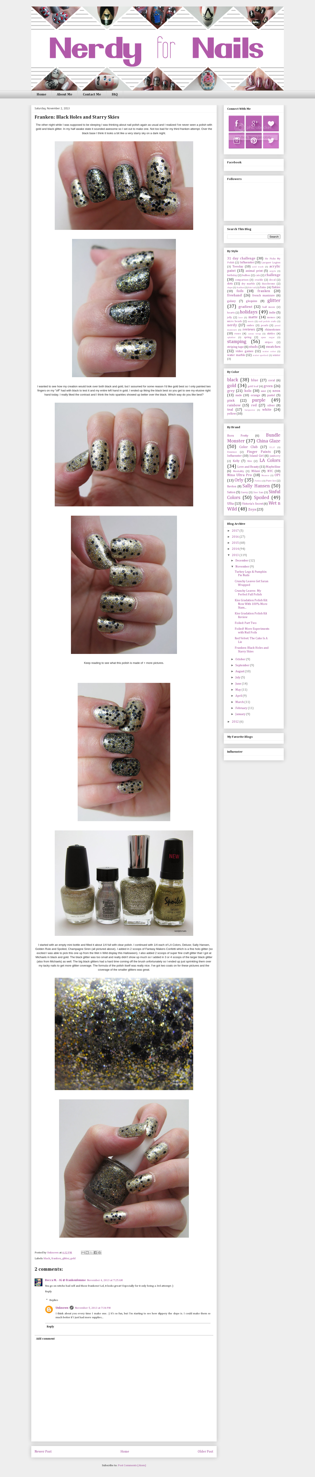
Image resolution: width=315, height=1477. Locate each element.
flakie (263, 287)
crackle (259, 279)
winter (276, 355)
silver (271, 405)
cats (257, 275)
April (239, 695)
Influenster (247, 262)
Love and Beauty (248, 466)
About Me (64, 94)
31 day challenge (241, 258)
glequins (251, 301)
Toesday (237, 266)
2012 (235, 721)
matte (252, 317)
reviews (249, 329)
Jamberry (275, 456)
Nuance (265, 475)
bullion (246, 275)
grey (231, 391)
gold (73, 1258)
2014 (235, 548)
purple (258, 400)
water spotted (260, 355)
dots (230, 283)
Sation (231, 492)
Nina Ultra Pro (239, 475)
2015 (235, 542)
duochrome (268, 283)
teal (230, 410)
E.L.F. (272, 447)
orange (255, 395)
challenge (272, 275)
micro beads (234, 321)
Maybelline (273, 466)
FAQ (115, 94)
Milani (255, 471)
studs (253, 347)
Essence (232, 452)
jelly (229, 317)
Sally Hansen (256, 486)
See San (258, 492)
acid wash (258, 267)
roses (238, 333)
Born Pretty (237, 435)
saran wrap (254, 333)
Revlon (231, 486)
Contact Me (92, 94)
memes (271, 317)
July (238, 677)
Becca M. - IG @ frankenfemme (65, 1280)
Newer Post (43, 1451)
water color (269, 351)
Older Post (205, 1451)
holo (247, 391)
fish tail (252, 287)
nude (238, 395)
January (240, 714)
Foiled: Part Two (246, 623)
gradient (245, 307)
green (268, 386)
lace (240, 317)
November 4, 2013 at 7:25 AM (105, 1280)
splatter (231, 337)
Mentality (238, 471)
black (47, 1258)
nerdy (232, 325)
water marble (236, 355)
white (266, 410)
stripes (269, 342)
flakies (276, 287)
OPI (277, 475)
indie (272, 312)
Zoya (252, 509)
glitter (65, 1258)
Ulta (230, 504)
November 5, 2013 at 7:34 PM (93, 1308)
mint (263, 391)
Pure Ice (271, 480)
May (238, 689)
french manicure (263, 295)
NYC (270, 471)
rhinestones (272, 329)
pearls (264, 325)
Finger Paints (259, 452)
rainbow (234, 405)
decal (272, 279)
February (241, 708)
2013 (235, 555)
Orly (239, 480)
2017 (235, 530)
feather (240, 287)
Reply (48, 1291)
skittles (271, 333)
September (242, 665)
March (239, 702)
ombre (250, 325)
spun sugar (268, 337)
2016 (235, 536)
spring (247, 337)
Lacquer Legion (270, 262)
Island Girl (256, 455)
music (251, 321)
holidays (248, 312)
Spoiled (261, 497)
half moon (268, 307)
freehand (234, 295)
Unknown (62, 1308)
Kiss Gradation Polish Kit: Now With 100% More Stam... (251, 604)
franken (56, 1258)
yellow (231, 413)
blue (254, 380)
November (242, 566)
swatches (273, 347)
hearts (231, 312)
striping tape (235, 346)
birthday (232, 275)
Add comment (45, 1338)
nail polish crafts (267, 321)
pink (231, 400)
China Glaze (268, 441)
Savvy (244, 492)
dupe (230, 287)
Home (41, 94)
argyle (272, 271)
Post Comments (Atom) (132, 1465)
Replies (53, 1300)
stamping (236, 341)
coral (271, 380)
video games (244, 351)
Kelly (236, 461)
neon (276, 391)
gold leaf (253, 386)
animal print (254, 270)
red (254, 405)
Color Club (248, 447)
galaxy (231, 301)
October (240, 659)
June (238, 683)
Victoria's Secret (252, 503)
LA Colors (269, 460)
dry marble (248, 283)
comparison (242, 279)
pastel (271, 395)
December (242, 560)
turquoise (250, 410)
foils (239, 291)
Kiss (249, 461)
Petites (258, 481)
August (240, 671)
